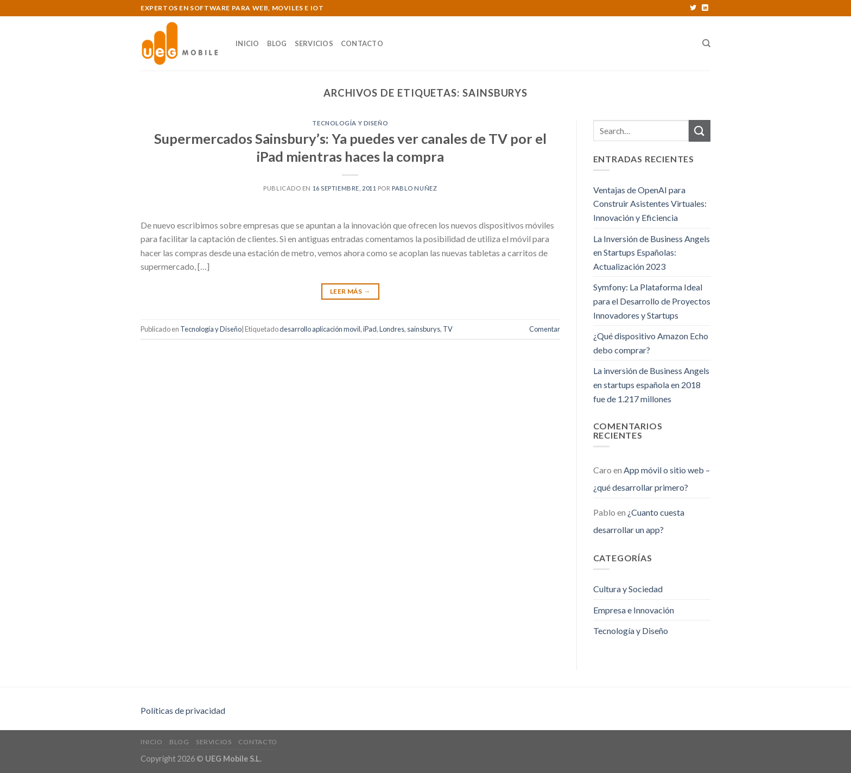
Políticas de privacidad (183, 710)
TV (448, 329)
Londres (391, 329)
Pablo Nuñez (414, 188)
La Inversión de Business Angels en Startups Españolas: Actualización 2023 (651, 252)
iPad (370, 329)
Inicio (247, 43)
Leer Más (350, 291)
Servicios (314, 43)
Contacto (362, 43)
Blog (277, 43)
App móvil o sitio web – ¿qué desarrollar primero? (651, 478)
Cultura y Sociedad (628, 589)
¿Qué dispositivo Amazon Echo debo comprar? (650, 343)
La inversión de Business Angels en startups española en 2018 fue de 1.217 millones (651, 384)
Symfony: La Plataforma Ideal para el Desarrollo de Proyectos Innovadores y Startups (651, 301)
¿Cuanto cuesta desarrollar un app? (638, 521)
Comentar (544, 329)
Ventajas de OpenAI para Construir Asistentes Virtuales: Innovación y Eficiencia (650, 204)
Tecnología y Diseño (350, 122)
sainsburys (423, 329)
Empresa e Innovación (633, 610)
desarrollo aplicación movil (320, 329)
